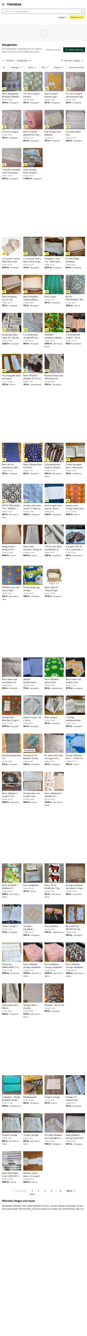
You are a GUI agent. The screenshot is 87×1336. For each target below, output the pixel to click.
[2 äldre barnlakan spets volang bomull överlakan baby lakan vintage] (75, 452)
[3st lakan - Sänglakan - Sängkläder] (33, 914)
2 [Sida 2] (38, 1191)
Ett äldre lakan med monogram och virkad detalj (54, 757)
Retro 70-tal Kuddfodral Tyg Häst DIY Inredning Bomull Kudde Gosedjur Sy (53, 887)
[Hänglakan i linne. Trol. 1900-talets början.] (54, 246)
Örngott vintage (52, 1097)
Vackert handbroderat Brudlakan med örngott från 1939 (31, 681)
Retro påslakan (52, 926)
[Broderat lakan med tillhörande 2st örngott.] (54, 363)
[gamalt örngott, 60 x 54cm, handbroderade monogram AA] (33, 705)
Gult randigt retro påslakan (53, 133)
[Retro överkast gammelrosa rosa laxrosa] (33, 119)
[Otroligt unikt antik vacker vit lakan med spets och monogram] (33, 493)
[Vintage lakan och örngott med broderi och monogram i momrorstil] (33, 781)
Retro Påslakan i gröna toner (52, 680)
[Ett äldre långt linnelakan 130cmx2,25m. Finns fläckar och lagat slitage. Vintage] (75, 246)
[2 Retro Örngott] (11, 914)
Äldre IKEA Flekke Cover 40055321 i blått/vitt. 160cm (10, 1174)
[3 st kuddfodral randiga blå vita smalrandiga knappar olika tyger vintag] (33, 322)
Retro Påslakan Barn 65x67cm (32, 466)
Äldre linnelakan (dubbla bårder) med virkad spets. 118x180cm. (31, 298)
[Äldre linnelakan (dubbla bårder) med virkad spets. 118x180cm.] (33, 284)
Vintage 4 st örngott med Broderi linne (72, 1098)
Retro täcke (50, 296)
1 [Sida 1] (32, 1191)
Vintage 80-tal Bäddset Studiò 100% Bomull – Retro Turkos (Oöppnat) (32, 757)
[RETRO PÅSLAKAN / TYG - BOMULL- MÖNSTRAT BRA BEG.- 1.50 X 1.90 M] (11, 493)
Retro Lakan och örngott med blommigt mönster (74, 681)
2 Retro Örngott (9, 926)
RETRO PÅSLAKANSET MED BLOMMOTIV (75, 298)
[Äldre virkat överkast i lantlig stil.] (33, 534)
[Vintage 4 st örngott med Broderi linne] (75, 1085)
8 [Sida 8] (60, 1191)
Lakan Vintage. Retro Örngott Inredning (30, 171)
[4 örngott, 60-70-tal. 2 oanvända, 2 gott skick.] (75, 534)
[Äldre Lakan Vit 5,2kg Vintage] (54, 575)
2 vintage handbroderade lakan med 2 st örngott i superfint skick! (74, 719)
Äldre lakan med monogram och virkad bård (9, 681)
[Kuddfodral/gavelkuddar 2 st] (11, 743)
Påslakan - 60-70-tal (54, 1005)
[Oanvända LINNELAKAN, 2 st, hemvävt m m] (11, 952)
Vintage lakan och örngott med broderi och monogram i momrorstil (31, 795)
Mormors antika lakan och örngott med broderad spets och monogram (31, 1174)
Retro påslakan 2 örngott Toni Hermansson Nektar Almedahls (11, 795)
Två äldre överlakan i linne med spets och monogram (11, 171)
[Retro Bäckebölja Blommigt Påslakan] (11, 81)
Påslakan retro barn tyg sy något (11, 589)
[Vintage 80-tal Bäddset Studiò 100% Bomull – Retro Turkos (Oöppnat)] (33, 743)
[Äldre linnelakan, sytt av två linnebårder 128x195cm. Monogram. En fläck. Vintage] (11, 284)
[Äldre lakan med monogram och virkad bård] (11, 667)
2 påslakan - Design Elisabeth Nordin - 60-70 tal (11, 1098)
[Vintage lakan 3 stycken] (33, 993)
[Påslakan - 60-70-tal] (54, 993)
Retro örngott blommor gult (51, 95)
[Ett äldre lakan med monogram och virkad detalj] (54, 743)
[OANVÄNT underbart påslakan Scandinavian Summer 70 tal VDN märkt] (54, 322)
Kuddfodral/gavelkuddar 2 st (11, 756)
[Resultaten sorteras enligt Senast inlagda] (72, 60)
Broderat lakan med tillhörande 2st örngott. (54, 377)
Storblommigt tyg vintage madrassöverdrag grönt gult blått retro (31, 589)
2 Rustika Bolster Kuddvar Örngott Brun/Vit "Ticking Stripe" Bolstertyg (53, 466)
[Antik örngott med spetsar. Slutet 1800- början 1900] (54, 493)
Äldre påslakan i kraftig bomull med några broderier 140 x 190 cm (75, 1136)
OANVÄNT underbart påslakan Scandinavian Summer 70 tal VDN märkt (54, 336)
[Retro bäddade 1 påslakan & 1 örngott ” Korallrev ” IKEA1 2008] (11, 873)
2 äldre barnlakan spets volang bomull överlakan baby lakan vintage (75, 466)
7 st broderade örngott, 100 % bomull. (73, 336)
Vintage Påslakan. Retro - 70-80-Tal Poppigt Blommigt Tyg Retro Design (74, 757)
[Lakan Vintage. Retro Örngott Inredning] (33, 157)
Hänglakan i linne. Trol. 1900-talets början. (53, 260)
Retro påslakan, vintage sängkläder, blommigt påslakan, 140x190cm (32, 966)
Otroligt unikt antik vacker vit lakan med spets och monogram (32, 507)
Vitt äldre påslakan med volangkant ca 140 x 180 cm (53, 1136)
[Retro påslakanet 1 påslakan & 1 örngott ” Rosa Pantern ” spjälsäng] (54, 781)
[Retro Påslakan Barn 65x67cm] (33, 452)
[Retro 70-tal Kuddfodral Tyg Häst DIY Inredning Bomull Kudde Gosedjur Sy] (54, 873)
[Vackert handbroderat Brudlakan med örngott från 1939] (33, 667)
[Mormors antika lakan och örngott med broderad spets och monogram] (33, 1161)
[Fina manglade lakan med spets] (11, 363)
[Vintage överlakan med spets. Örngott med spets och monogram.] (75, 873)
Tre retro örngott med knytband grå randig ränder (74, 95)
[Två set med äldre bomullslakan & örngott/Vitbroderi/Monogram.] (54, 534)
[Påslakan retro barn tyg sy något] (11, 575)
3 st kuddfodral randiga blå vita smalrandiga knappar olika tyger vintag (32, 336)
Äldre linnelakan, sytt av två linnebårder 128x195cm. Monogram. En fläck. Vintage (11, 298)
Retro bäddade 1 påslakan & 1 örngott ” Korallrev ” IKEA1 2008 (11, 887)
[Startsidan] (14, 4)
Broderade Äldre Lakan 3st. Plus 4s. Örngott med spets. (11, 336)
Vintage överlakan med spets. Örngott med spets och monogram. (75, 887)
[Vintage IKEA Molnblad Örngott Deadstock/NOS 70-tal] (11, 705)
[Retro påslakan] (54, 914)
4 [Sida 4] (51, 1191)
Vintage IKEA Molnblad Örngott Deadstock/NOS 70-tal (11, 719)
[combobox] (43, 11)
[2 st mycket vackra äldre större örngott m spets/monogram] (33, 246)
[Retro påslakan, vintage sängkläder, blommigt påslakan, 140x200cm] (75, 952)
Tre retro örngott (10, 131)
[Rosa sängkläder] (33, 873)
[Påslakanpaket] (33, 1085)
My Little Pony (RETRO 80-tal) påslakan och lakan (74, 928)
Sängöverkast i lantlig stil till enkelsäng (9, 548)
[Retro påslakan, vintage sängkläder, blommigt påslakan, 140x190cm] (33, 952)
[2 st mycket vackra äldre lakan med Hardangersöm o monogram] (11, 246)
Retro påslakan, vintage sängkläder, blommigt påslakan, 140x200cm (75, 966)
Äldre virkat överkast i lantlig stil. (32, 548)
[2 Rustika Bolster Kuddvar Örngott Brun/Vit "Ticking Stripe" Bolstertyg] (54, 452)
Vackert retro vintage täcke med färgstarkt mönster (74, 507)
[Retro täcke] (54, 284)
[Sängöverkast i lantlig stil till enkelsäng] (11, 534)
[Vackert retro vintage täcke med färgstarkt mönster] (75, 493)
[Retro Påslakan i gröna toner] (54, 667)
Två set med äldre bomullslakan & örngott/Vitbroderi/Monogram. (54, 548)
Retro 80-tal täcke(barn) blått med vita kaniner (10, 466)
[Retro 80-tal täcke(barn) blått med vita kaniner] (11, 452)
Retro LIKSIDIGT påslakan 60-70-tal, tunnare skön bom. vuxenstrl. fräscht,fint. (32, 377)
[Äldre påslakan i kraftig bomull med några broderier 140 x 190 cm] (75, 1123)
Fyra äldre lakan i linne (73, 133)
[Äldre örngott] (54, 705)
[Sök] (82, 11)
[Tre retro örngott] (11, 119)
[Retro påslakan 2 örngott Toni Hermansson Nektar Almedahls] (11, 781)
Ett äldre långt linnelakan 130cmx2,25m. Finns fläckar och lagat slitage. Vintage (75, 260)
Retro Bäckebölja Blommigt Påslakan (10, 95)
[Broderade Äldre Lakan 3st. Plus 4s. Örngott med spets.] (11, 322)
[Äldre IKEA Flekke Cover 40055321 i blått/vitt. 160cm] (11, 1161)
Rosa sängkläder (31, 885)
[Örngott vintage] (54, 1085)
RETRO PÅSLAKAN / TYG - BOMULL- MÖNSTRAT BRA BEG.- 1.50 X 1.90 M (11, 507)
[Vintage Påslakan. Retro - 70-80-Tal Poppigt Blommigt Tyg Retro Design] (75, 743)
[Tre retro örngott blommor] (33, 81)
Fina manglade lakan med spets (11, 377)
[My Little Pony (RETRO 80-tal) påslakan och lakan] (75, 914)
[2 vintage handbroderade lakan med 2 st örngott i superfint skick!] (75, 705)
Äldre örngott (51, 717)
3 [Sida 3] (45, 1191)
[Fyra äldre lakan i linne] (75, 119)
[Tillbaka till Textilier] (3, 61)
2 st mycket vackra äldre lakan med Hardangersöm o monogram (11, 260)
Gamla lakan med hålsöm (10, 1006)
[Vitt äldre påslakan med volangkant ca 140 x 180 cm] (54, 1123)
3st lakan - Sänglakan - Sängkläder (28, 928)
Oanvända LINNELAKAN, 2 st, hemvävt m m (10, 966)
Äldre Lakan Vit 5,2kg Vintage (52, 589)
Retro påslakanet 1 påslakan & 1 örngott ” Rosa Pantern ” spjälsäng (54, 795)
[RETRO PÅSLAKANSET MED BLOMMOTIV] (75, 284)
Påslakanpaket (30, 1097)
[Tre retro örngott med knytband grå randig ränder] (75, 81)
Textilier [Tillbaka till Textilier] (10, 60)
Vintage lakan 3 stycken (30, 1006)
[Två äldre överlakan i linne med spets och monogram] (11, 157)
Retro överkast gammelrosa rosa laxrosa (31, 133)
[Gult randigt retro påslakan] (54, 119)
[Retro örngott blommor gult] (54, 81)
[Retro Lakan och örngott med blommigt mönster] (75, 667)
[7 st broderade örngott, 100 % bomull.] (75, 322)
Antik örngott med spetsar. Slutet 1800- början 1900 (53, 507)
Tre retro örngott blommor (31, 95)
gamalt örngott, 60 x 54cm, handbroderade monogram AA (32, 719)
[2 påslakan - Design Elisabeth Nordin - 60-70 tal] (11, 1085)
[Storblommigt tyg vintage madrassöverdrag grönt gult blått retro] (33, 575)
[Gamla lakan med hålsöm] (11, 993)
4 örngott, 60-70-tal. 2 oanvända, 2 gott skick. (74, 548)
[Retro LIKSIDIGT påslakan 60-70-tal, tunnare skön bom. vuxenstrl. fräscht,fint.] (33, 363)
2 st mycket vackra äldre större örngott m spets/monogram (32, 260)
